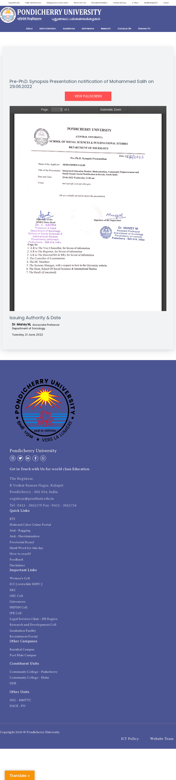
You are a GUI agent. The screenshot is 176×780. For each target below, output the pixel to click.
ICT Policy (130, 745)
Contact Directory (127, 3)
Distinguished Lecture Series (60, 3)
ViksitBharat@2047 (161, 3)
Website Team (162, 745)
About (29, 35)
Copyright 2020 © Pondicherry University (30, 738)
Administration (47, 35)
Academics (69, 35)
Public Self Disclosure (33, 3)
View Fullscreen (88, 102)
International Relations (106, 3)
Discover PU (144, 35)
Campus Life (124, 35)
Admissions (88, 35)
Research (106, 35)
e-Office (144, 3)
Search (166, 9)
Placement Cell (84, 3)
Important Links (13, 3)
